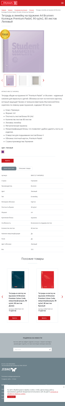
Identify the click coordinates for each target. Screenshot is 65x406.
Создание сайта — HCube (9, 379)
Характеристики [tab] (9, 168)
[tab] (9, 168)
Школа (4, 389)
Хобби (4, 398)
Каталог (10, 10)
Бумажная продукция (21, 10)
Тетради (31, 10)
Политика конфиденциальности (11, 376)
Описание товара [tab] (25, 168)
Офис (3, 392)
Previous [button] (3, 81)
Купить (7, 160)
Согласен (11, 396)
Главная (4, 10)
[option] (23, 58)
